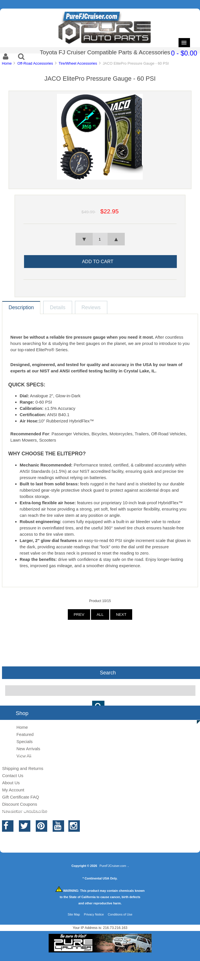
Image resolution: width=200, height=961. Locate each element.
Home (6, 63)
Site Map (74, 914)
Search (108, 672)
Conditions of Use (120, 914)
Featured (24, 734)
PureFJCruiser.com (113, 865)
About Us (11, 782)
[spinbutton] (100, 239)
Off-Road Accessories (35, 63)
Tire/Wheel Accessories (78, 63)
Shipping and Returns (22, 768)
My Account (13, 789)
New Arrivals (28, 748)
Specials (24, 741)
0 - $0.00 (184, 53)
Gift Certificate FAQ (20, 797)
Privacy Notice (94, 914)
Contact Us (12, 775)
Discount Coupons (19, 804)
